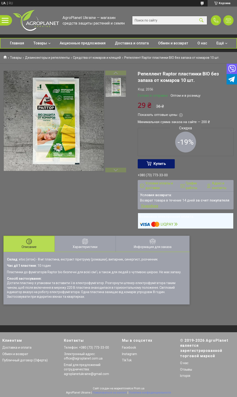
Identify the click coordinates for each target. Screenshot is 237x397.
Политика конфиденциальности (150, 392)
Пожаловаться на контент (110, 392)
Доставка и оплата (132, 43)
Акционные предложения (83, 43)
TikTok (127, 360)
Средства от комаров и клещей (97, 57)
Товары (40, 43)
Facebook (129, 347)
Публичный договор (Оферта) (25, 360)
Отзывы (186, 369)
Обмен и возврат (173, 43)
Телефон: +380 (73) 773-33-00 (86, 347)
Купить (159, 163)
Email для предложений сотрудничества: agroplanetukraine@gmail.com (86, 369)
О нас (202, 43)
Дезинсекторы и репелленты (47, 57)
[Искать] (201, 20)
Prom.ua (139, 388)
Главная (17, 43)
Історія (185, 376)
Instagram (129, 354)
